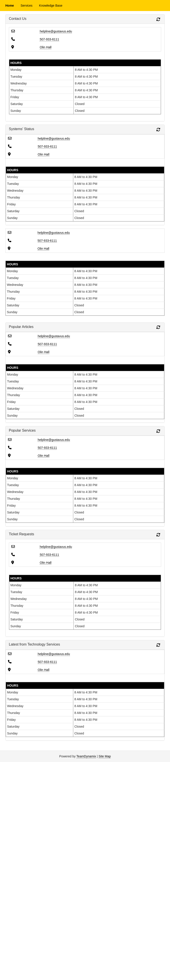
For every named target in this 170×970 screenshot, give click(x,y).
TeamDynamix (86, 756)
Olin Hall (45, 47)
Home (9, 5)
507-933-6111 (49, 39)
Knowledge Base (50, 5)
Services (27, 5)
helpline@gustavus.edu (56, 31)
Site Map (105, 756)
